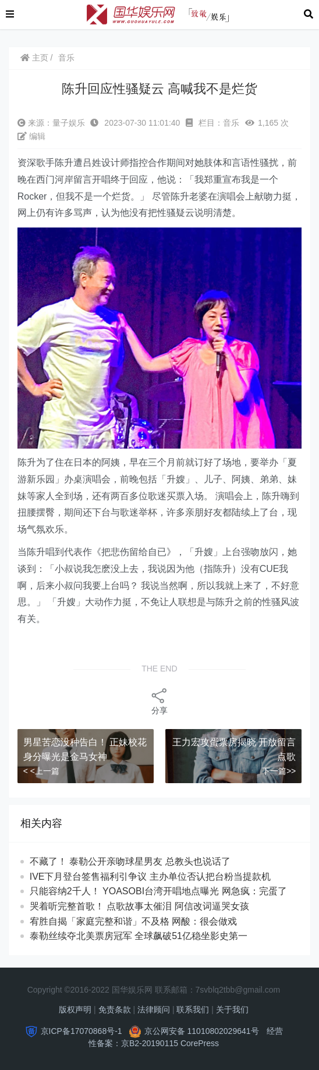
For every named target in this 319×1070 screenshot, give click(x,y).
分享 (159, 701)
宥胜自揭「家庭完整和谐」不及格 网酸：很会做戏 (144, 921)
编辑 (31, 136)
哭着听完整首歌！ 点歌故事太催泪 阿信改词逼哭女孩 (150, 906)
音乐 (66, 57)
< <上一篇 (41, 771)
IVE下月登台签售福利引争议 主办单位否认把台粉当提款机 (150, 876)
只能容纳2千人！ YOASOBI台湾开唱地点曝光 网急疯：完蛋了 (158, 891)
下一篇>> (279, 771)
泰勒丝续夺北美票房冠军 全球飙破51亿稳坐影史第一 (149, 936)
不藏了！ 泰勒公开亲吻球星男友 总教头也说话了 (140, 861)
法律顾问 (153, 1009)
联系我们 (192, 1009)
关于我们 (232, 1009)
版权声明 (75, 1009)
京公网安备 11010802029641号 (201, 1031)
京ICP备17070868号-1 (81, 1031)
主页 (34, 57)
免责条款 (114, 1009)
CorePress (199, 1043)
